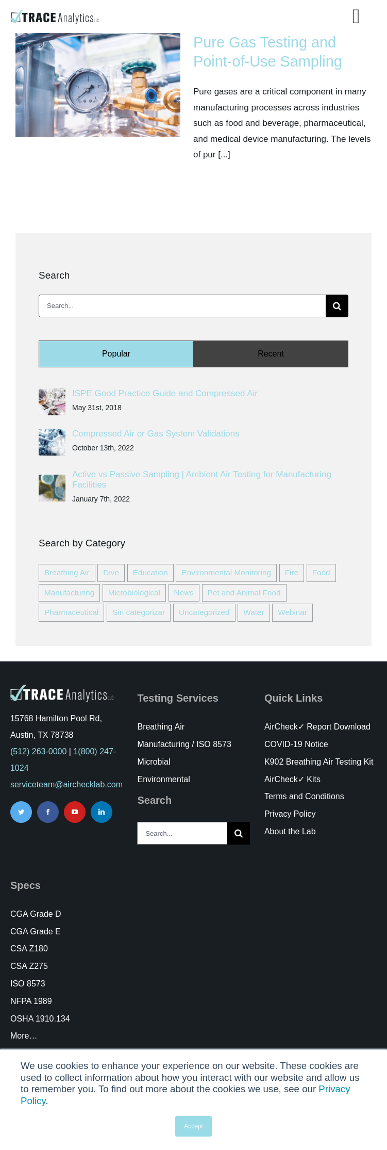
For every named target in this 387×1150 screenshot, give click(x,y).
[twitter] (21, 812)
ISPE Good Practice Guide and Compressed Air (165, 393)
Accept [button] (193, 1126)
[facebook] (48, 812)
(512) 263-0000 (38, 751)
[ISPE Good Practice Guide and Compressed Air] (52, 396)
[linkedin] (101, 812)
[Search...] (182, 306)
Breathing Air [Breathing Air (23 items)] (67, 572)
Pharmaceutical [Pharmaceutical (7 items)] (71, 612)
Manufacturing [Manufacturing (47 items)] (69, 592)
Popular (116, 353)
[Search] (337, 306)
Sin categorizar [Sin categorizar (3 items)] (138, 612)
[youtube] (75, 812)
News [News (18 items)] (184, 592)
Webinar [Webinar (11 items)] (292, 612)
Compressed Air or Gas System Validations (156, 434)
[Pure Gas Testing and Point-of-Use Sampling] (97, 85)
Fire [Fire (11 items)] (291, 572)
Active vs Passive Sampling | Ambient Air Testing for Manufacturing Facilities (201, 479)
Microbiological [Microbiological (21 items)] (134, 592)
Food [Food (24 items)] (321, 572)
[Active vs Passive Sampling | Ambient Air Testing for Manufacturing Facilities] (52, 482)
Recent (271, 353)
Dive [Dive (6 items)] (111, 572)
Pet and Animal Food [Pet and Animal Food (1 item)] (244, 592)
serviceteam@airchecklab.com (66, 784)
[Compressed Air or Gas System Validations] (52, 436)
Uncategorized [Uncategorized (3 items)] (204, 612)
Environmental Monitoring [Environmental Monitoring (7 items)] (226, 572)
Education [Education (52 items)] (150, 572)
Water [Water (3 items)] (253, 612)
